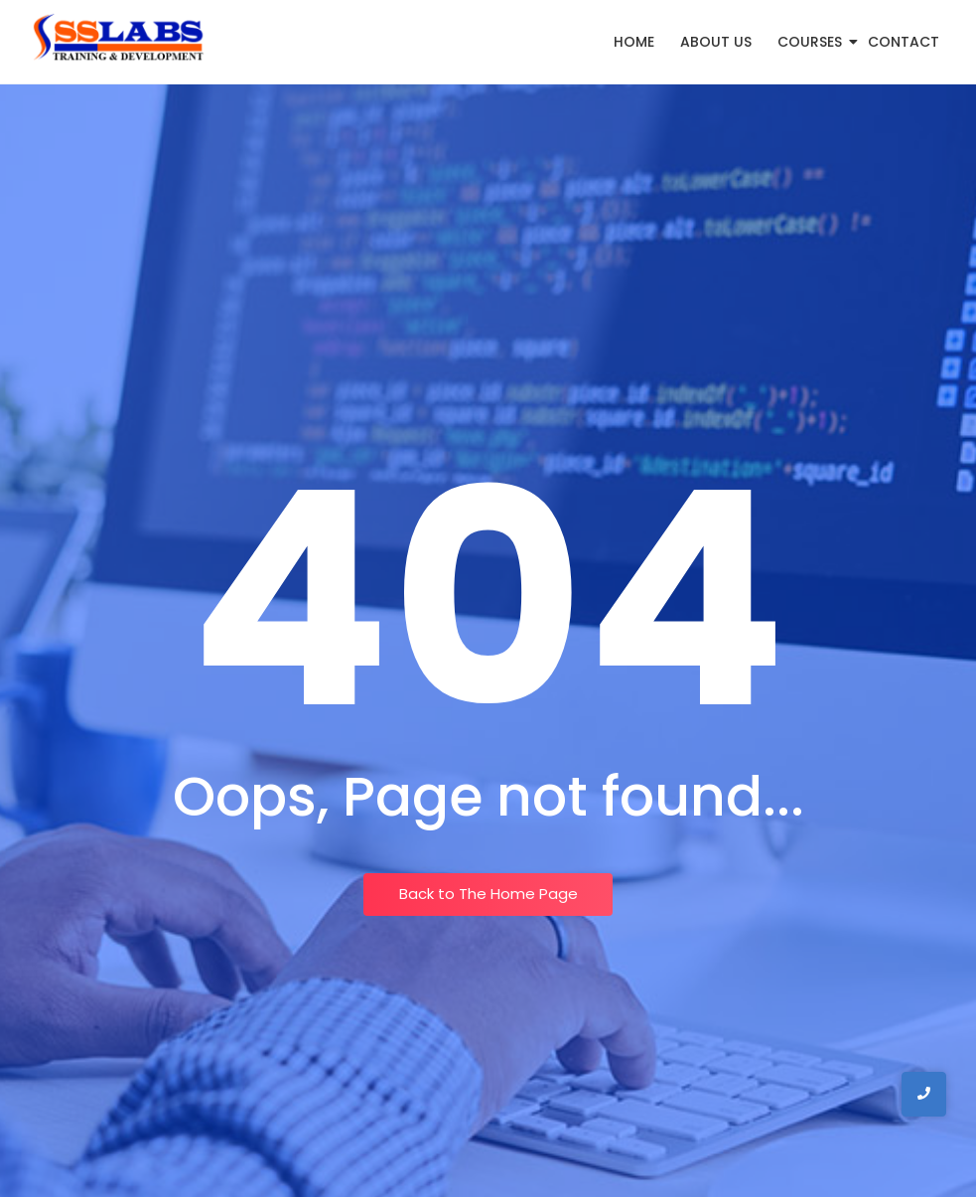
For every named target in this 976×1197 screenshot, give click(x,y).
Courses (813, 42)
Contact (903, 42)
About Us (716, 42)
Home (634, 42)
